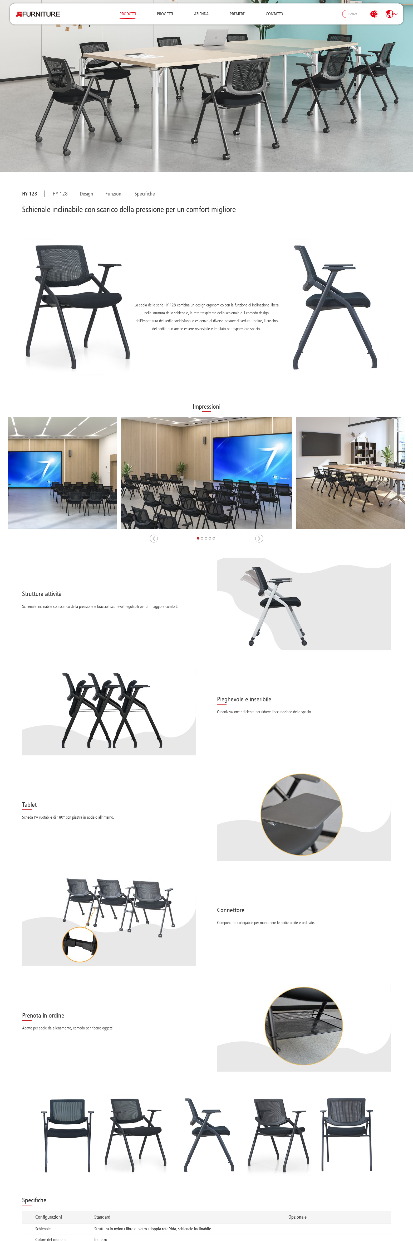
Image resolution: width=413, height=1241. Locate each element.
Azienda (201, 16)
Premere (237, 16)
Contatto (274, 16)
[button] (154, 539)
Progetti (165, 16)
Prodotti (128, 16)
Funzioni (113, 193)
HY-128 (60, 193)
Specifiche (145, 193)
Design (86, 193)
